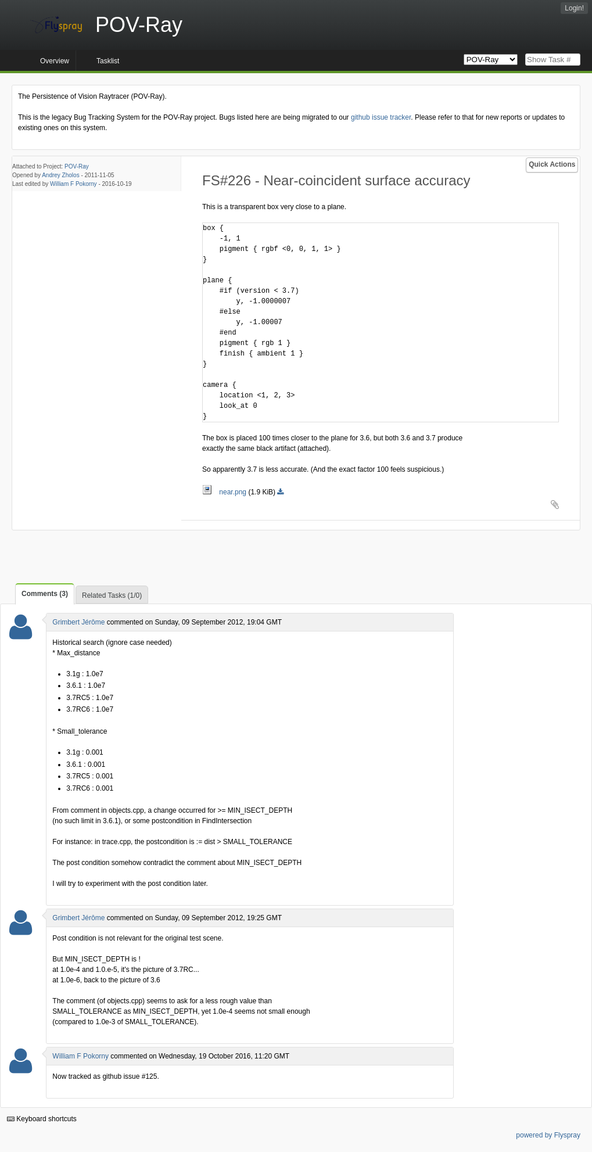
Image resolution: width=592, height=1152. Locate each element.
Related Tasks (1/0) (112, 595)
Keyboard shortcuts (42, 1119)
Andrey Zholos (60, 175)
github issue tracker (381, 117)
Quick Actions (552, 164)
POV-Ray (76, 166)
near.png (225, 492)
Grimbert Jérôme (78, 622)
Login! (574, 8)
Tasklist (107, 61)
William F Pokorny (73, 184)
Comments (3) (44, 594)
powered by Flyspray (548, 1135)
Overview (54, 61)
